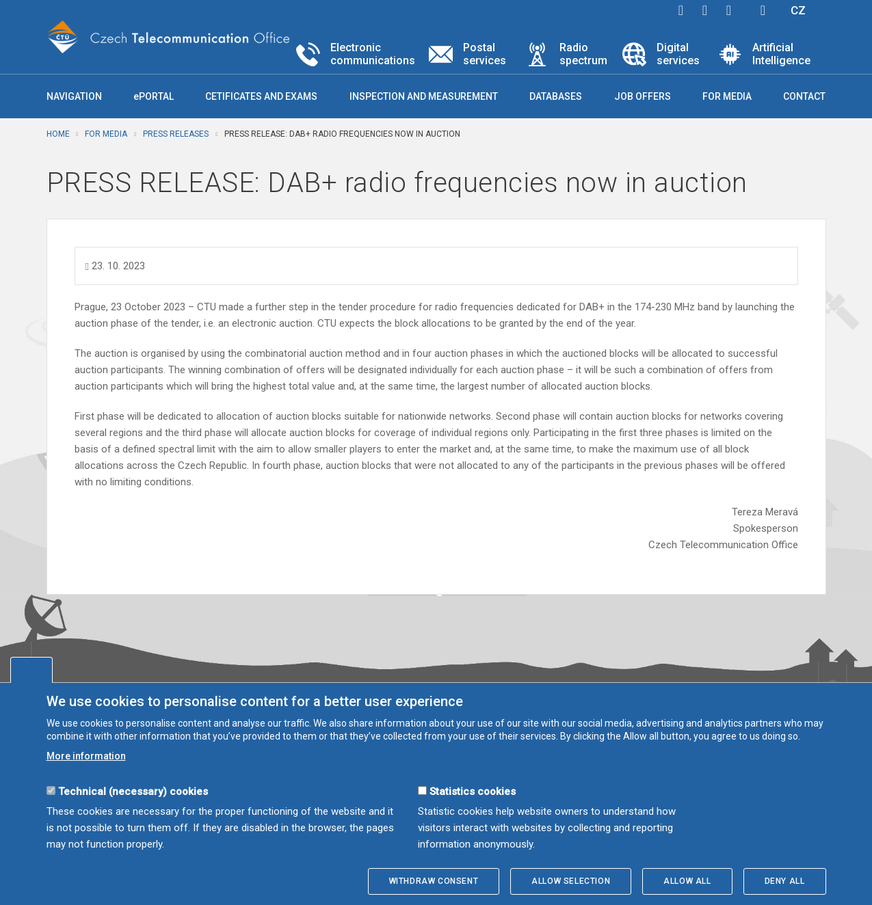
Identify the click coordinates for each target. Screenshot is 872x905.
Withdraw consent (434, 881)
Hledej (763, 10)
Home (58, 134)
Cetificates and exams (261, 96)
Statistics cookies (473, 791)
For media (106, 134)
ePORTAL (153, 96)
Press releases (176, 134)
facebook (681, 10)
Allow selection (570, 881)
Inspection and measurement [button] (423, 96)
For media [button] (727, 96)
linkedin (729, 10)
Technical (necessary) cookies (133, 791)
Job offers (642, 96)
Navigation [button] (74, 96)
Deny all (785, 881)
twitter (705, 10)
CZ (798, 10)
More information (86, 756)
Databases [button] (555, 96)
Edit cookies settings (31, 670)
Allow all (687, 881)
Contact (804, 96)
